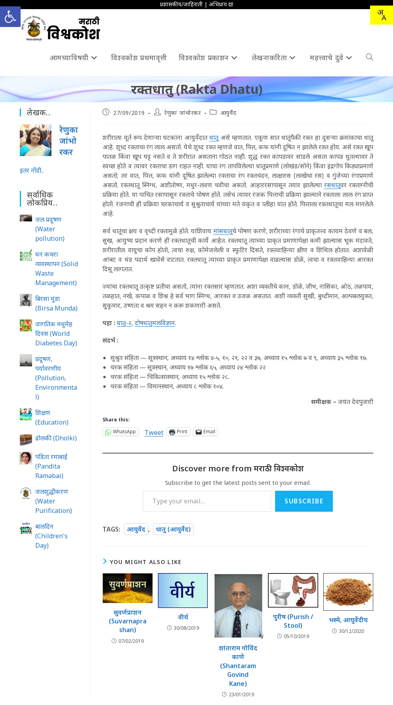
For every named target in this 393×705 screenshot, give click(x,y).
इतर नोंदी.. (32, 170)
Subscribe (304, 501)
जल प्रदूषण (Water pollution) (50, 229)
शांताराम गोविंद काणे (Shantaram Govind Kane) (238, 666)
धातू (213, 137)
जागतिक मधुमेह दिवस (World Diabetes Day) (56, 333)
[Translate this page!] (381, 15)
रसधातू (332, 185)
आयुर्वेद (228, 112)
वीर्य (183, 617)
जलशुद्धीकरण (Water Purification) (53, 501)
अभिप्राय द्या (221, 4)
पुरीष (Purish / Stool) (293, 621)
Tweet (153, 431)
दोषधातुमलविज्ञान (155, 322)
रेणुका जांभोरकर (182, 112)
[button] (10, 16)
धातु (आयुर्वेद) (173, 529)
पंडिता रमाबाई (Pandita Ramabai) (51, 466)
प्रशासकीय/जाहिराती (181, 4)
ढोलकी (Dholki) (56, 438)
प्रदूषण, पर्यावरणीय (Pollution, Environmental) (56, 377)
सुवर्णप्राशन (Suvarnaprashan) (127, 621)
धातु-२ (124, 322)
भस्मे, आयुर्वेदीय (348, 619)
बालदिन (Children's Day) (51, 536)
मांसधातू (222, 231)
